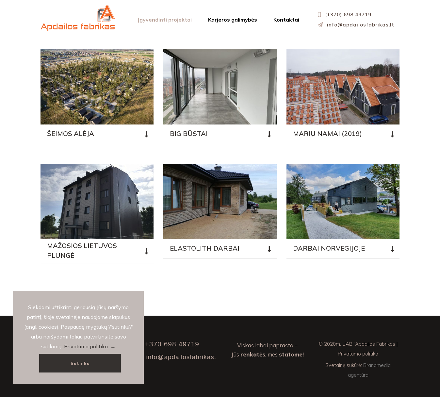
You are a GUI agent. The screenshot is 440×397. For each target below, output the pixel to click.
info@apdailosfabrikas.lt (360, 25)
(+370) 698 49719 (348, 14)
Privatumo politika (358, 354)
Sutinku (80, 363)
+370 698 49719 (172, 344)
